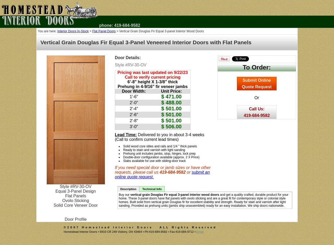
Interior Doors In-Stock (73, 31)
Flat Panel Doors (104, 31)
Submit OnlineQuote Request (257, 83)
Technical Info (152, 189)
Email (200, 231)
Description (128, 189)
